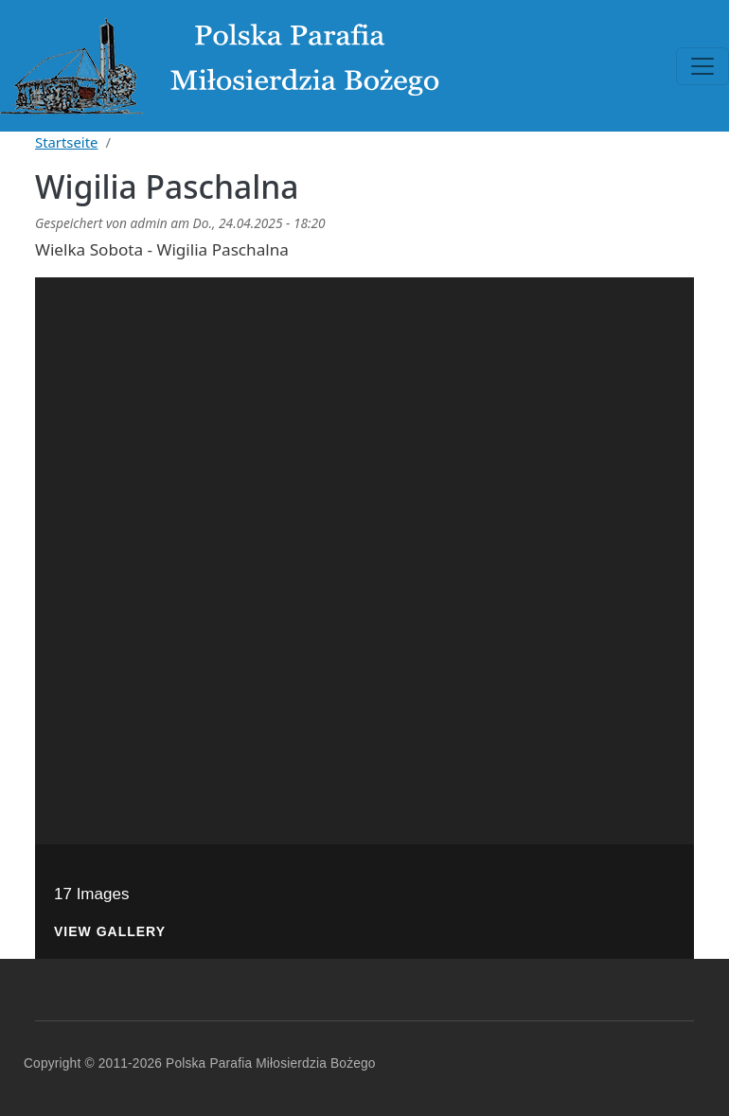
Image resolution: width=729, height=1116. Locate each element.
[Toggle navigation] (702, 66)
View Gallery (110, 932)
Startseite (66, 142)
